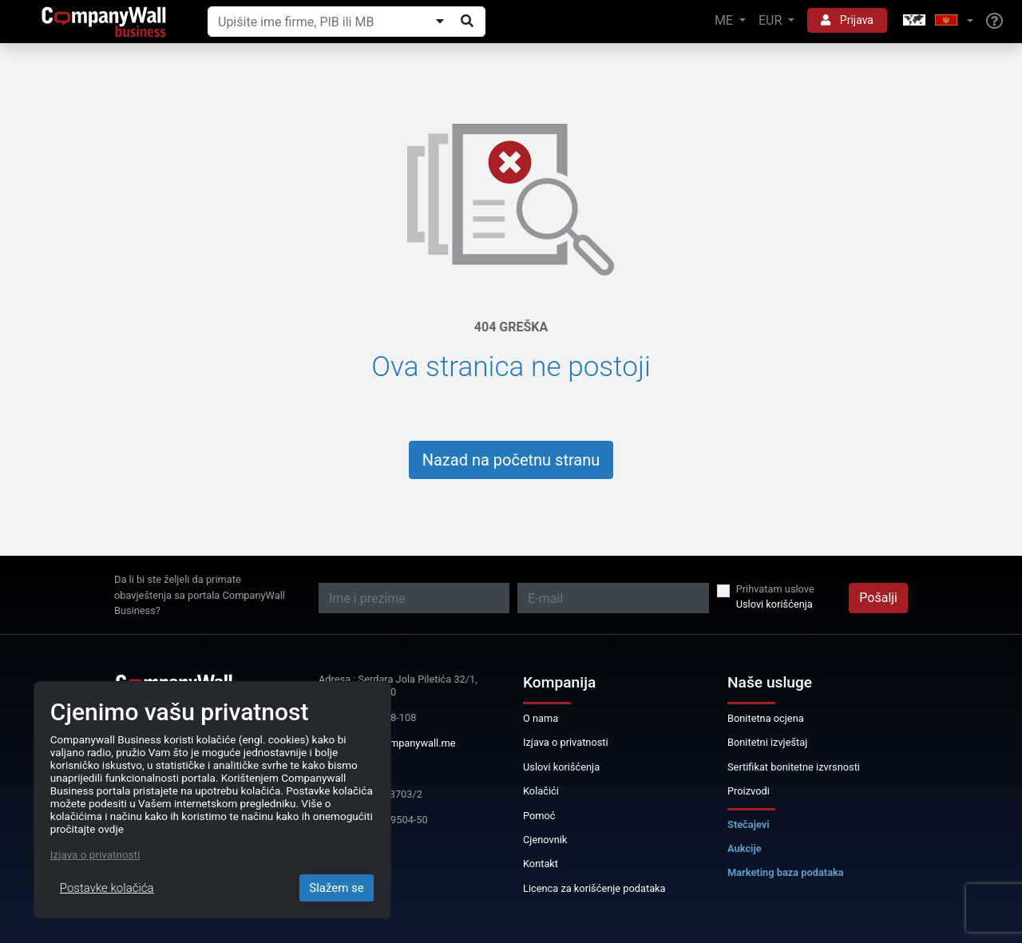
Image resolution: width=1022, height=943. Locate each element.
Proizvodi (748, 791)
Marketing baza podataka (785, 872)
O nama (540, 718)
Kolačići (541, 791)
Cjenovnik (545, 840)
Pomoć (539, 816)
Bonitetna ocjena (765, 718)
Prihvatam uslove (775, 589)
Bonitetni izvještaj (767, 742)
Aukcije (744, 848)
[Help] (994, 21)
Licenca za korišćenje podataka (594, 888)
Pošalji (878, 597)
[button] (936, 21)
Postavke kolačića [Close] (107, 888)
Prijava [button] (847, 20)
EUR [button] (772, 20)
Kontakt (540, 864)
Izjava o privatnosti (565, 742)
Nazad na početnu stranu (511, 460)
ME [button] (725, 20)
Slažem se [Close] (336, 888)
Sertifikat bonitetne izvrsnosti (793, 767)
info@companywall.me (404, 743)
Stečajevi (748, 824)
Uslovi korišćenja (774, 604)
